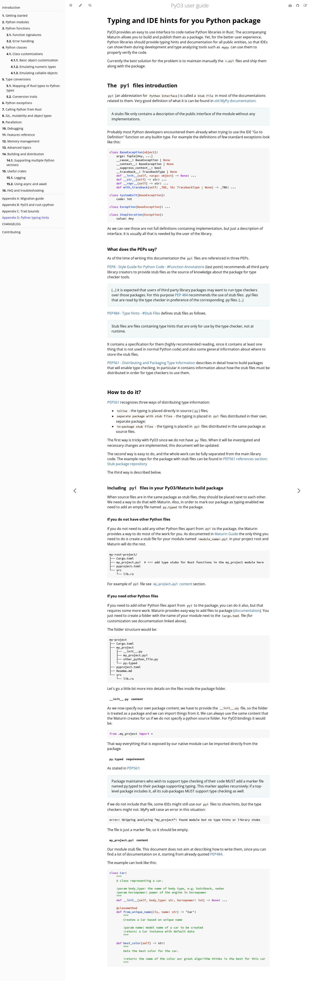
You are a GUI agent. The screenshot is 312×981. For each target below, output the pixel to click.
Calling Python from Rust (22, 109)
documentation (247, 610)
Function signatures (23, 35)
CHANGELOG (11, 224)
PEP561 (113, 402)
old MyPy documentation (234, 100)
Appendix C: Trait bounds (20, 211)
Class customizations (24, 54)
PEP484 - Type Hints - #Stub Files (133, 313)
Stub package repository (127, 463)
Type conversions (16, 79)
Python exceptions (17, 103)
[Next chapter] (299, 490)
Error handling (20, 41)
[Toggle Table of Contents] (70, 5)
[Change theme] (80, 5)
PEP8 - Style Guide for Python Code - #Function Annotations (156, 266)
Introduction (11, 7)
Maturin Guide (226, 533)
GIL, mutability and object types (27, 116)
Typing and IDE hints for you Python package (184, 20)
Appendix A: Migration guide (23, 198)
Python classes (14, 47)
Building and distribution (23, 154)
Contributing (11, 232)
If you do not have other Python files (138, 519)
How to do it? (124, 392)
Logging (16, 178)
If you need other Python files (132, 596)
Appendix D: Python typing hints (25, 217)
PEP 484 (181, 295)
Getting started (15, 15)
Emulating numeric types (33, 67)
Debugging (12, 128)
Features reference (18, 135)
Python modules (15, 22)
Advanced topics (16, 147)
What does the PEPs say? (132, 249)
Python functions (16, 28)
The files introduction (142, 85)
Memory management (20, 141)
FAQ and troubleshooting (23, 190)
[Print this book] (290, 5)
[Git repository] (298, 5)
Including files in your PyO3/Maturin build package (165, 487)
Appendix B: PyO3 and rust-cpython (28, 205)
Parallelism (12, 122)
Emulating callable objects (34, 73)
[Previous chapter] (74, 490)
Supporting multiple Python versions (30, 162)
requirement (126, 759)
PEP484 (216, 854)
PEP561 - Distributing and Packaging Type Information (151, 362)
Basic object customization (34, 60)
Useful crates (14, 171)
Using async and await (26, 184)
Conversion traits (21, 97)
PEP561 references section (244, 458)
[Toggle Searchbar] (90, 5)
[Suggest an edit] (305, 5)
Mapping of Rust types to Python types (33, 88)
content (172, 584)
